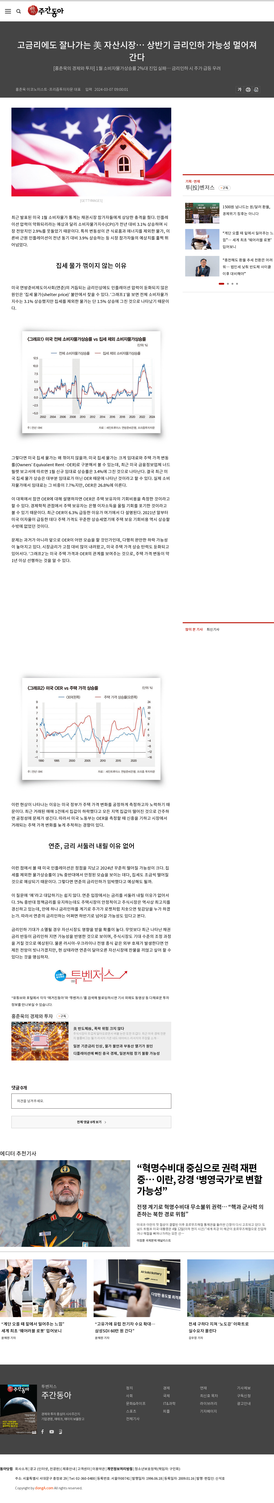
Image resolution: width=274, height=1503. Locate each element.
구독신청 (244, 1396)
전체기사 (133, 1419)
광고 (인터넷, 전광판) (45, 1469)
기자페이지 (208, 1411)
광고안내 (244, 1403)
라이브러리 (208, 1403)
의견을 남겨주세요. (30, 1101)
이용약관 (98, 1469)
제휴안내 (69, 1469)
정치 (129, 1388)
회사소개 (21, 1469)
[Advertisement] (43, 613)
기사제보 (244, 1388)
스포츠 (131, 1411)
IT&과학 (169, 1403)
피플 (166, 1411)
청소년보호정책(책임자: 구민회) (157, 1469)
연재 (203, 1388)
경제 (166, 1388)
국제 (166, 1396)
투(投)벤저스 (200, 187)
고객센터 (83, 1469)
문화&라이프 (136, 1403)
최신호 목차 (209, 1396)
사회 (129, 1396)
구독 (63, 1016)
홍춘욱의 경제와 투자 (32, 1016)
